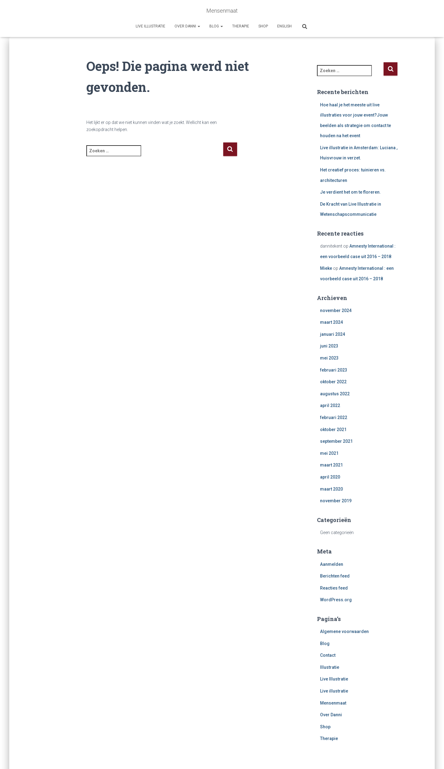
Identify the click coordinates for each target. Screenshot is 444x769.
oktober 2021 (333, 429)
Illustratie (329, 667)
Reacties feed (334, 588)
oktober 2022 (333, 381)
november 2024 (336, 310)
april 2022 (330, 405)
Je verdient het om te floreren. (350, 192)
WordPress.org (336, 599)
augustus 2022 (335, 393)
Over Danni (187, 26)
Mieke (326, 268)
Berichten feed (335, 576)
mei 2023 (329, 358)
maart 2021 (331, 465)
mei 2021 (329, 453)
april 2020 (330, 477)
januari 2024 (332, 334)
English (284, 26)
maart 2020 (331, 489)
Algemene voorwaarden (344, 631)
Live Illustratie (334, 678)
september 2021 (336, 441)
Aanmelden (331, 564)
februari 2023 (333, 370)
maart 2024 (331, 322)
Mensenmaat (333, 703)
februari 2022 (333, 417)
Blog (216, 26)
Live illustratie (150, 26)
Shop (263, 26)
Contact (327, 655)
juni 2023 (329, 345)
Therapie (240, 26)
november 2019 (336, 500)
